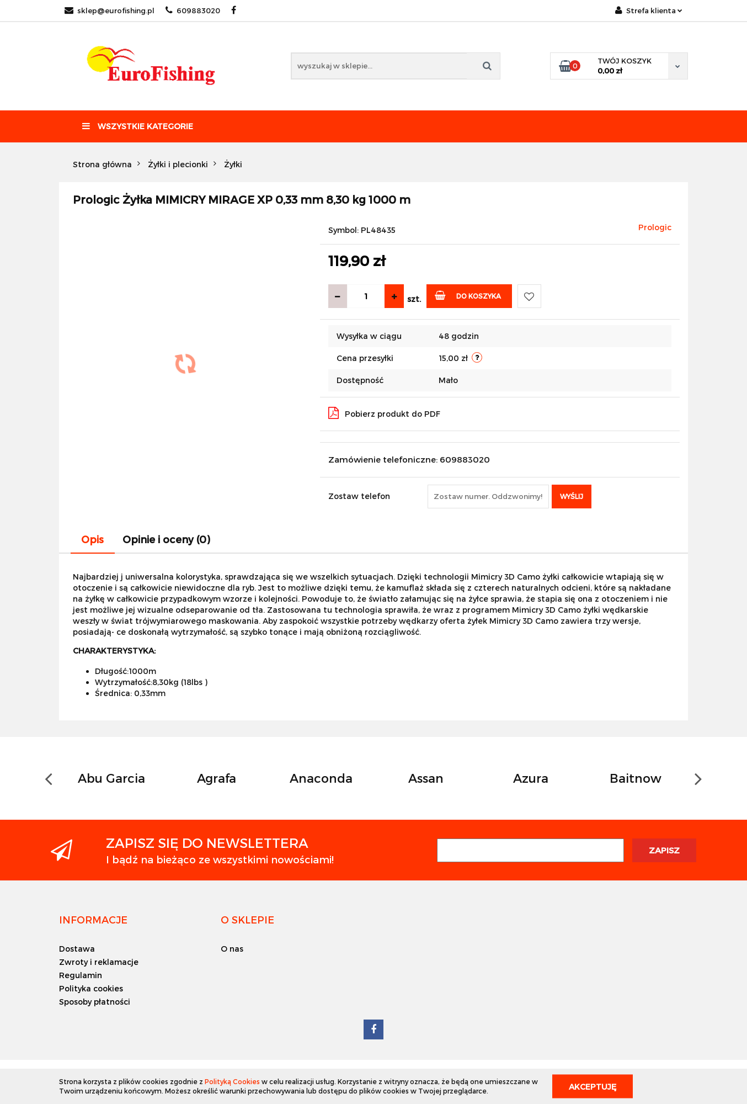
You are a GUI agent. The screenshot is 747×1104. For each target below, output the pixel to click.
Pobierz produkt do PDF (384, 413)
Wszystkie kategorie (137, 126)
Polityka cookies (91, 988)
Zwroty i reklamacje (98, 962)
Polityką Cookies (232, 1081)
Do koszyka (468, 295)
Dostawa (77, 948)
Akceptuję (592, 1086)
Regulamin (80, 975)
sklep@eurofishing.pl (109, 10)
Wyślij (571, 496)
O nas (232, 948)
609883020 (193, 10)
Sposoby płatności (94, 1001)
